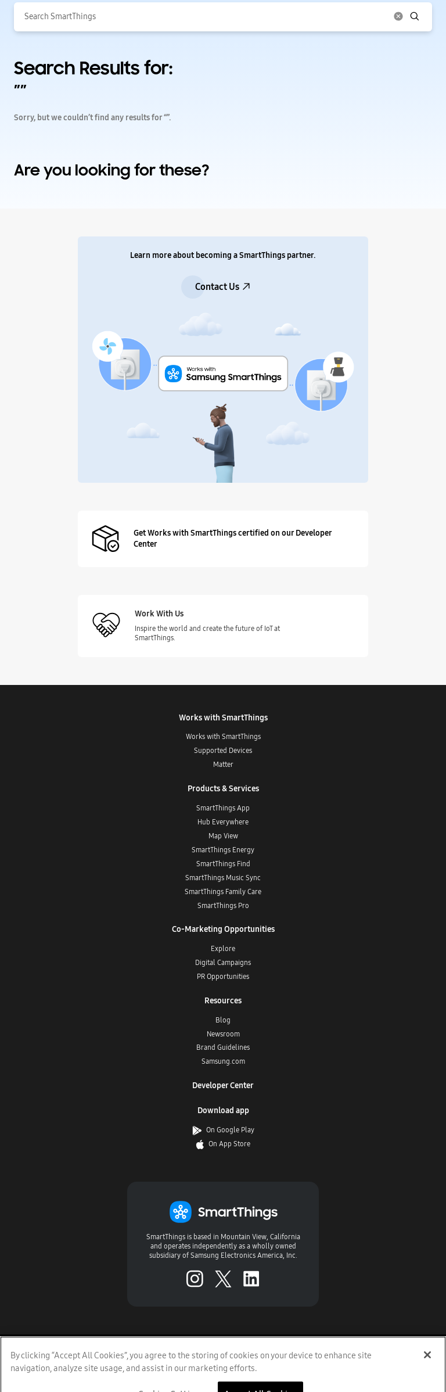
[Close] (427, 1365)
